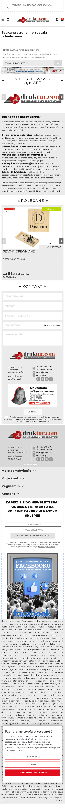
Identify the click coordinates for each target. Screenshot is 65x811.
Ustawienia (32, 756)
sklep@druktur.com (46, 372)
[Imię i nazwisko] (33, 524)
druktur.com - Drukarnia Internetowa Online (17, 369)
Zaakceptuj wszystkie (32, 772)
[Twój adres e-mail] (33, 530)
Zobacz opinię (9, 209)
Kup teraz (53, 247)
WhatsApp (41, 375)
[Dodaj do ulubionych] (5, 212)
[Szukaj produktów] (58, 63)
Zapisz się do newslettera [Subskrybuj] (33, 535)
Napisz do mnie (39, 403)
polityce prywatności (42, 421)
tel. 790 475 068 (44, 369)
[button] (4, 97)
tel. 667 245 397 (44, 366)
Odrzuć (32, 764)
